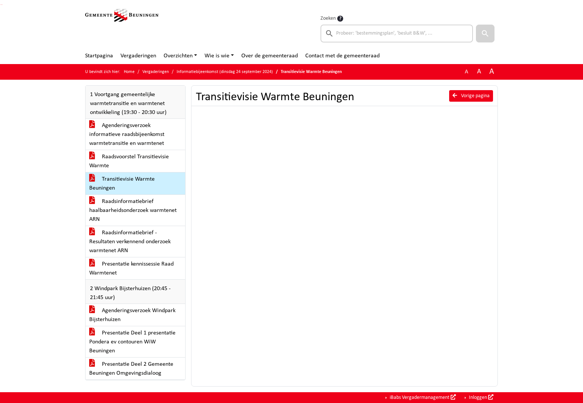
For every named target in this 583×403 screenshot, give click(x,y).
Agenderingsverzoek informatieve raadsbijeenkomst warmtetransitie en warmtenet (126, 134)
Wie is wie (216, 56)
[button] (485, 33)
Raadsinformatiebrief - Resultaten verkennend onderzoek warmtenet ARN (130, 242)
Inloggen (480, 397)
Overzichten (178, 56)
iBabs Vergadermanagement (422, 397)
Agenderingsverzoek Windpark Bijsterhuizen (132, 315)
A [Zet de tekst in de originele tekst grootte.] (466, 72)
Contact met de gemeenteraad (342, 56)
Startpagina (99, 56)
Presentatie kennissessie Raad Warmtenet (131, 268)
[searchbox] (397, 33)
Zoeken (328, 18)
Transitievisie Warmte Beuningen (122, 183)
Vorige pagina (471, 96)
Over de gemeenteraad (269, 56)
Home (129, 72)
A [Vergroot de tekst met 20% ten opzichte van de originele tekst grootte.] (479, 71)
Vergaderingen (138, 56)
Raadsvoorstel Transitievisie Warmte (129, 161)
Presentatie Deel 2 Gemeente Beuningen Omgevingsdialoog (131, 368)
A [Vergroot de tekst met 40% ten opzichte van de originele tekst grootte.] (491, 71)
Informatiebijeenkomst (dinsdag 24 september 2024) (225, 72)
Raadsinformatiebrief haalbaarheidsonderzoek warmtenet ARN (133, 210)
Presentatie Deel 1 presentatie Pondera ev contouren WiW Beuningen (132, 342)
